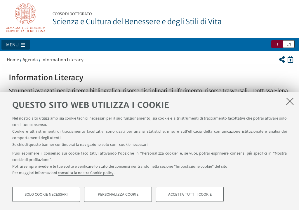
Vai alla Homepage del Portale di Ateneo (25, 17)
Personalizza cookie (118, 194)
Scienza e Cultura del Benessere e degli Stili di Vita (137, 19)
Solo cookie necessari (46, 194)
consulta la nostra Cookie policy (86, 172)
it (277, 44)
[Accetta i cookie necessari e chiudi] (290, 101)
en (288, 44)
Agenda (30, 59)
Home (13, 59)
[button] (15, 45)
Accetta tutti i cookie (190, 194)
